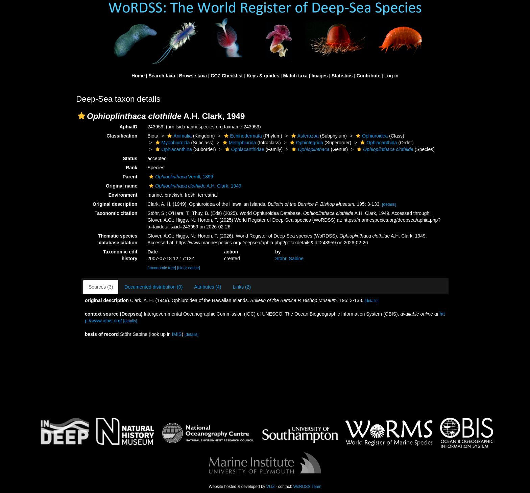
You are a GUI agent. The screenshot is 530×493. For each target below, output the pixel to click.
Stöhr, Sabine (289, 258)
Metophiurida (238, 142)
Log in (391, 75)
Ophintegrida (305, 142)
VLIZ (270, 486)
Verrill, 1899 (180, 176)
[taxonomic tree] (161, 268)
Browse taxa (193, 75)
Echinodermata (242, 136)
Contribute (369, 75)
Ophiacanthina (173, 149)
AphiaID (128, 126)
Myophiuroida (172, 142)
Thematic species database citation (118, 239)
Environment (123, 195)
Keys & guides (263, 75)
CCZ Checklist (227, 75)
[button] (81, 116)
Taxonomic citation (116, 213)
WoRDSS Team (307, 486)
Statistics (342, 75)
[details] (389, 204)
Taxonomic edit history (120, 255)
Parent (130, 176)
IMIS (177, 334)
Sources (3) (101, 287)
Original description (115, 204)
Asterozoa (304, 136)
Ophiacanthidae (243, 149)
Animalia (179, 136)
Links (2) (242, 287)
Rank (131, 167)
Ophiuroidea (371, 136)
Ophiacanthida (378, 142)
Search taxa (161, 75)
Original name (121, 186)
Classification (121, 136)
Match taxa (295, 75)
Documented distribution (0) (153, 287)
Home (138, 75)
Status (130, 158)
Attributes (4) (207, 287)
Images (319, 75)
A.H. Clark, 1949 (194, 186)
